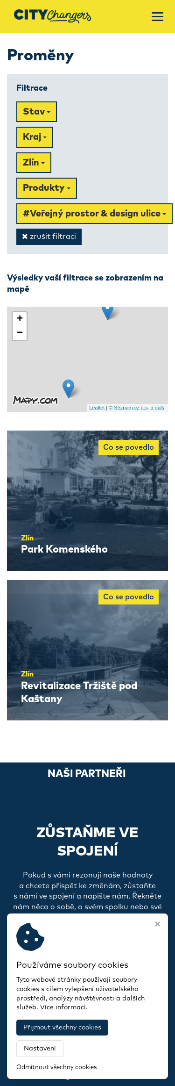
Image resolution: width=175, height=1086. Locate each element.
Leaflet (97, 407)
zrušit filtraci (49, 236)
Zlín (34, 162)
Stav (36, 111)
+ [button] (20, 319)
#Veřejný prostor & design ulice (94, 213)
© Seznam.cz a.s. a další (137, 407)
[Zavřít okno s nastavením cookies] (157, 925)
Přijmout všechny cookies (62, 1027)
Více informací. (64, 1007)
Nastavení (40, 1048)
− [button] (20, 333)
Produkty (46, 188)
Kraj (35, 137)
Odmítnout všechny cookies (56, 1067)
